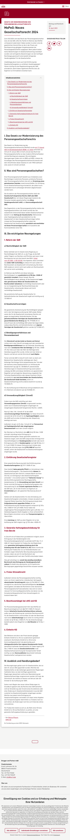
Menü (65, 6)
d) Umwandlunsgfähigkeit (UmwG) (21, 107)
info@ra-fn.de (11, 777)
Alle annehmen (58, 830)
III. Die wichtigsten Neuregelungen (18, 90)
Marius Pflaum (13, 717)
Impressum (56, 835)
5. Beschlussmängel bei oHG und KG (21, 122)
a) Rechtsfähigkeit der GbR (19, 96)
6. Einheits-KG (13, 125)
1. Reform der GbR (15, 93)
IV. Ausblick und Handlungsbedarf (18, 128)
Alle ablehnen (11, 830)
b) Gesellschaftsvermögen (19, 99)
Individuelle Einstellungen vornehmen (34, 830)
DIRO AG (8, 720)
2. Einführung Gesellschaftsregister (20, 110)
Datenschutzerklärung (33, 835)
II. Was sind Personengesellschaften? (19, 87)
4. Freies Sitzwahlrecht (16, 119)
